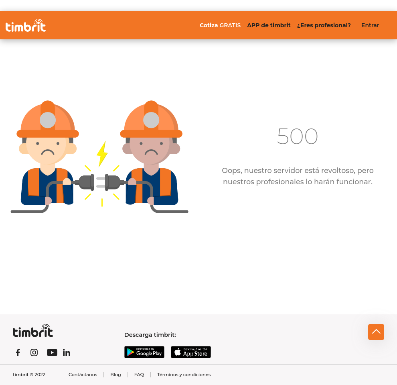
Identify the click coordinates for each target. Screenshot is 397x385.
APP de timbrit (268, 25)
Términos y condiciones (184, 374)
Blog (115, 374)
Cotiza (220, 25)
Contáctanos (83, 374)
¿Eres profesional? (324, 25)
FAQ (139, 374)
